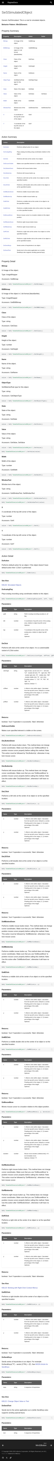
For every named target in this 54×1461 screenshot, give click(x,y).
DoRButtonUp (7, 227)
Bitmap (5, 41)
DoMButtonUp (7, 196)
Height (5, 66)
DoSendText (7, 250)
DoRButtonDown (8, 222)
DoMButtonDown (8, 192)
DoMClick (6, 201)
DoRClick (6, 231)
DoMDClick (6, 208)
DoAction (6, 147)
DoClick (5, 159)
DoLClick (6, 178)
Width (5, 101)
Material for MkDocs (14, 1453)
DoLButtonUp (7, 173)
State (5, 89)
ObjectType (6, 80)
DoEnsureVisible (8, 163)
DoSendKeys (7, 245)
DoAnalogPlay (7, 152)
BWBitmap (6, 48)
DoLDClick (6, 185)
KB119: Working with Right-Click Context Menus (20, 1288)
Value (5, 94)
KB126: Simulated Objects (11, 585)
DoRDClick (6, 238)
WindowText (7, 107)
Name (5, 73)
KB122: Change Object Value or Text (15, 1401)
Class (5, 59)
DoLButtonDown (8, 168)
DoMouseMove (7, 215)
